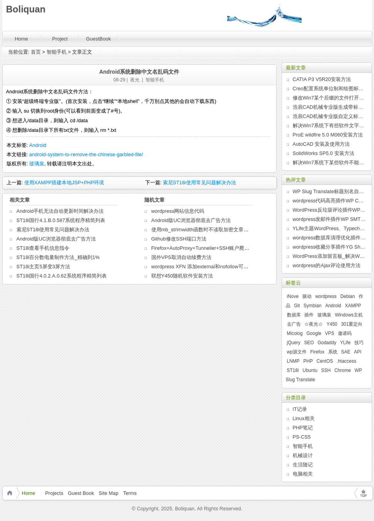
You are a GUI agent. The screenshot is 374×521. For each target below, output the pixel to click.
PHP (308, 361)
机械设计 (303, 455)
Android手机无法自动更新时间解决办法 (60, 211)
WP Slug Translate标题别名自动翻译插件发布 (329, 191)
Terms (129, 493)
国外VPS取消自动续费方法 (181, 257)
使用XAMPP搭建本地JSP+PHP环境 (64, 182)
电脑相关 (303, 474)
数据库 (294, 315)
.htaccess (346, 361)
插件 (309, 315)
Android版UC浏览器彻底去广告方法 (56, 239)
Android (38, 145)
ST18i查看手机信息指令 (43, 248)
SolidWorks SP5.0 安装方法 (323, 153)
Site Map (108, 493)
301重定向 (351, 324)
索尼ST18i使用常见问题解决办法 (199, 182)
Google (313, 333)
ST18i (293, 370)
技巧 (359, 342)
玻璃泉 (36, 163)
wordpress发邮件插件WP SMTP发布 (329, 219)
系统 (332, 352)
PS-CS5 (302, 437)
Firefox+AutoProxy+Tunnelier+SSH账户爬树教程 (205, 248)
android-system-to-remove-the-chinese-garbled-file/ (86, 154)
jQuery (293, 342)
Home (21, 39)
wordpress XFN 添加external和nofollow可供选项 (204, 266)
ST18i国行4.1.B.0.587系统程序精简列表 (61, 220)
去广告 (294, 324)
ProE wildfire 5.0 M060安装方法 (328, 135)
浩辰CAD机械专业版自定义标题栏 (329, 116)
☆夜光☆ (313, 324)
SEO (309, 342)
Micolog (295, 333)
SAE (345, 352)
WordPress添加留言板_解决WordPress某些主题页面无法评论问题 (329, 256)
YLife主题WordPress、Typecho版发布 (329, 228)
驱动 (307, 296)
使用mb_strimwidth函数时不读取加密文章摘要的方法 (210, 229)
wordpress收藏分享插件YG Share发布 (329, 247)
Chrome (342, 370)
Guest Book (81, 493)
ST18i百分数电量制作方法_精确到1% (58, 257)
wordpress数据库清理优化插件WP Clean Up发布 (329, 237)
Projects (54, 493)
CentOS (325, 361)
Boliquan (26, 9)
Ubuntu (309, 370)
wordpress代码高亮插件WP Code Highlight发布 (329, 200)
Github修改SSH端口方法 (178, 239)
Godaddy (326, 342)
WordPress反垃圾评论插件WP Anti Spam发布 (329, 210)
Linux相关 (304, 418)
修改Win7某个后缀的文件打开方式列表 (329, 98)
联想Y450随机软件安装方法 (182, 276)
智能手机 (57, 52)
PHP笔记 (303, 427)
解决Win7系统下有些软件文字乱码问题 (329, 125)
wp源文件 (297, 352)
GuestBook (98, 39)
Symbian (313, 305)
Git (297, 305)
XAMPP (353, 305)
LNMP (293, 361)
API (357, 352)
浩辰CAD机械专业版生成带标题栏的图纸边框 (329, 107)
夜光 (134, 79)
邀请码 (345, 333)
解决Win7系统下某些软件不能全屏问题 (329, 162)
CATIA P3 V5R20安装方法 (322, 79)
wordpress (325, 296)
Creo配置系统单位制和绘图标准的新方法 (329, 88)
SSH (326, 370)
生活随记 (303, 464)
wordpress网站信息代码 (178, 211)
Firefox (317, 352)
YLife (345, 342)
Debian (347, 296)
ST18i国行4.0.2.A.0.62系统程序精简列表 (62, 276)
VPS (329, 333)
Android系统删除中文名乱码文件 (139, 72)
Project (59, 39)
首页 (36, 52)
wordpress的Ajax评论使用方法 (327, 265)
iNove (293, 296)
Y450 (332, 324)
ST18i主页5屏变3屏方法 (43, 266)
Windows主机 (349, 315)
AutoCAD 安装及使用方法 (321, 144)
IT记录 (300, 409)
